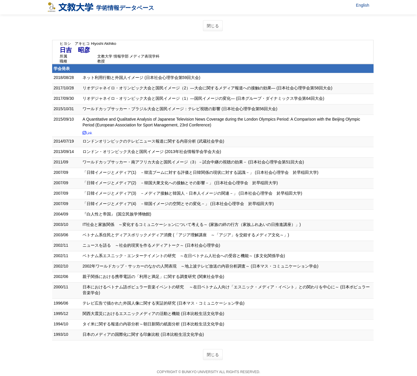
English (362, 5)
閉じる (213, 25)
